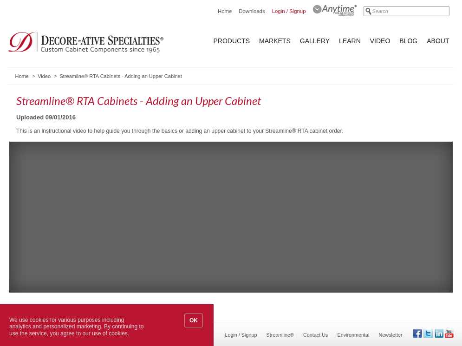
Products (232, 41)
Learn (350, 41)
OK (193, 320)
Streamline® (280, 335)
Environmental (353, 335)
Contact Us (315, 335)
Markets (275, 41)
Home (225, 11)
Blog (408, 41)
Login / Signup (289, 11)
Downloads (252, 11)
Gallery (315, 41)
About (438, 41)
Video (380, 41)
